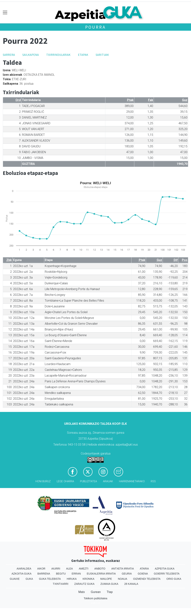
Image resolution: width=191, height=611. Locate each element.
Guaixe (15, 578)
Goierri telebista (166, 573)
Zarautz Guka (84, 583)
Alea (69, 568)
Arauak (108, 481)
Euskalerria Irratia (101, 573)
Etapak (83, 55)
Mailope (106, 578)
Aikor (41, 568)
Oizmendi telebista (147, 578)
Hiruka (72, 578)
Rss (153, 481)
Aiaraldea (24, 568)
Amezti (83, 568)
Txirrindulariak (58, 55)
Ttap (110, 592)
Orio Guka (173, 578)
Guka (29, 578)
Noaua (122, 578)
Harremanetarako (132, 481)
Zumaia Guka (109, 583)
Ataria (144, 568)
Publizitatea (88, 481)
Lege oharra (65, 481)
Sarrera (9, 55)
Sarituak (102, 55)
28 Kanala (131, 583)
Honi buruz (43, 481)
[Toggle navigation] (5, 12)
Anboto (99, 568)
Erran (76, 573)
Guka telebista (50, 578)
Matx (81, 592)
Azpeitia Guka (164, 568)
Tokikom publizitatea (95, 598)
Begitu (61, 573)
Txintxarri (60, 583)
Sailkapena (30, 55)
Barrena (43, 573)
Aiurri (55, 568)
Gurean (96, 592)
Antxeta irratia (122, 568)
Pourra (95, 27)
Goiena (143, 573)
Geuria (127, 573)
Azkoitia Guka (22, 573)
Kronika (88, 578)
